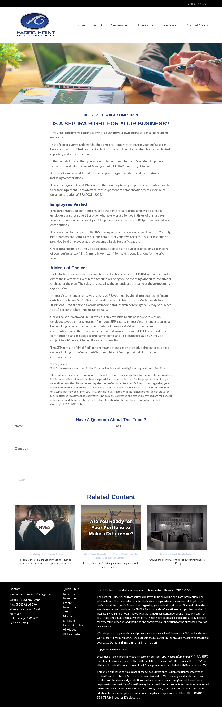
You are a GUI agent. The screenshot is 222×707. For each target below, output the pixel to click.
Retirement (71, 594)
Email (117, 426)
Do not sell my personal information (133, 642)
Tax (65, 612)
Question (21, 448)
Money (68, 616)
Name (19, 426)
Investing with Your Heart (45, 554)
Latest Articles (73, 625)
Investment (71, 598)
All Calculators (72, 634)
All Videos (69, 629)
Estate (67, 603)
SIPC (204, 656)
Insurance (70, 607)
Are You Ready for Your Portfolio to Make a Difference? (111, 556)
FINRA (195, 656)
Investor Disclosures (126, 697)
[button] (96, 25)
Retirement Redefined (177, 554)
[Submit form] (24, 480)
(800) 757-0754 (197, 3)
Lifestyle (69, 621)
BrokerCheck (182, 590)
